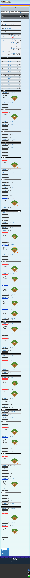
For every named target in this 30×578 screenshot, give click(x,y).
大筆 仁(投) (4, 417)
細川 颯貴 (9, 71)
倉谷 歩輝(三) (4, 139)
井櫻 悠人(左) (4, 121)
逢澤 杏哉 (9, 64)
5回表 (3, 46)
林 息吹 (9, 84)
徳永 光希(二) (4, 102)
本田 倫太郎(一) (5, 127)
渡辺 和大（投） (15, 43)
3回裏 (3, 36)
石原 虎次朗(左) (5, 92)
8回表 (3, 54)
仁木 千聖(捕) (4, 222)
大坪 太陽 (9, 28)
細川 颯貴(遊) (4, 169)
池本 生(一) (4, 283)
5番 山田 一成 (13, 35)
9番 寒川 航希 (13, 45)
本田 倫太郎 (10, 81)
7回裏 (3, 51)
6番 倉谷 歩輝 (13, 53)
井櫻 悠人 (9, 78)
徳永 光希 (9, 62)
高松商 (21, 12)
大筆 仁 (10, 27)
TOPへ (19, 131)
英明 (9, 12)
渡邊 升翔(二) (4, 124)
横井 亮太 (9, 88)
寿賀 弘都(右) (4, 369)
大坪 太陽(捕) (4, 230)
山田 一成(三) (4, 144)
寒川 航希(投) (4, 172)
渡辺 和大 (6, 28)
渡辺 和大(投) (4, 150)
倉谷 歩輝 (9, 68)
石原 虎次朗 (10, 61)
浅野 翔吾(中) (4, 184)
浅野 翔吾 (6, 24)
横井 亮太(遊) (4, 377)
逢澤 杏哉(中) (4, 219)
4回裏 (3, 40)
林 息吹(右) (4, 147)
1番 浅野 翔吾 (13, 39)
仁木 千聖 (13, 27)
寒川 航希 (6, 27)
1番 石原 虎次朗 (13, 48)
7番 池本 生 (12, 42)
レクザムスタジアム (15, 11)
